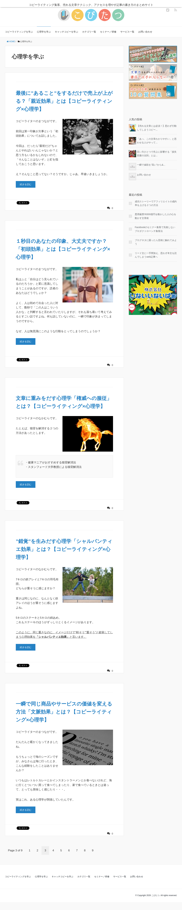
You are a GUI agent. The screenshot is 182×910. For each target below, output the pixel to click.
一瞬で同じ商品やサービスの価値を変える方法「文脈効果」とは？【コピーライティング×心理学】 (64, 720)
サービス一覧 (127, 31)
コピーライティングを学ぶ (19, 31)
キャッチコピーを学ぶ (66, 31)
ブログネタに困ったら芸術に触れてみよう (156, 242)
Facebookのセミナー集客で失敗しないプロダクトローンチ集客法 (155, 229)
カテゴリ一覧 (89, 31)
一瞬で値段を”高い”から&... (151, 164)
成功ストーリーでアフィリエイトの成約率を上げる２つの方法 (156, 203)
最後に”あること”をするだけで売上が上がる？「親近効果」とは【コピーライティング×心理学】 (64, 101)
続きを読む (25, 184)
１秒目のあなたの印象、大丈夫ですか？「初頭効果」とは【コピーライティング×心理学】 (64, 249)
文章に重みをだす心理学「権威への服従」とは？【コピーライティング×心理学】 (63, 406)
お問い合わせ (145, 31)
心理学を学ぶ (44, 31)
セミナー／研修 (108, 31)
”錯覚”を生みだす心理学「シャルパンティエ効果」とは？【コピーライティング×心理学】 (62, 557)
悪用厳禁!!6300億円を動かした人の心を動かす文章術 (155, 216)
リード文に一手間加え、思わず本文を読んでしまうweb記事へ (156, 255)
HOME (11, 41)
